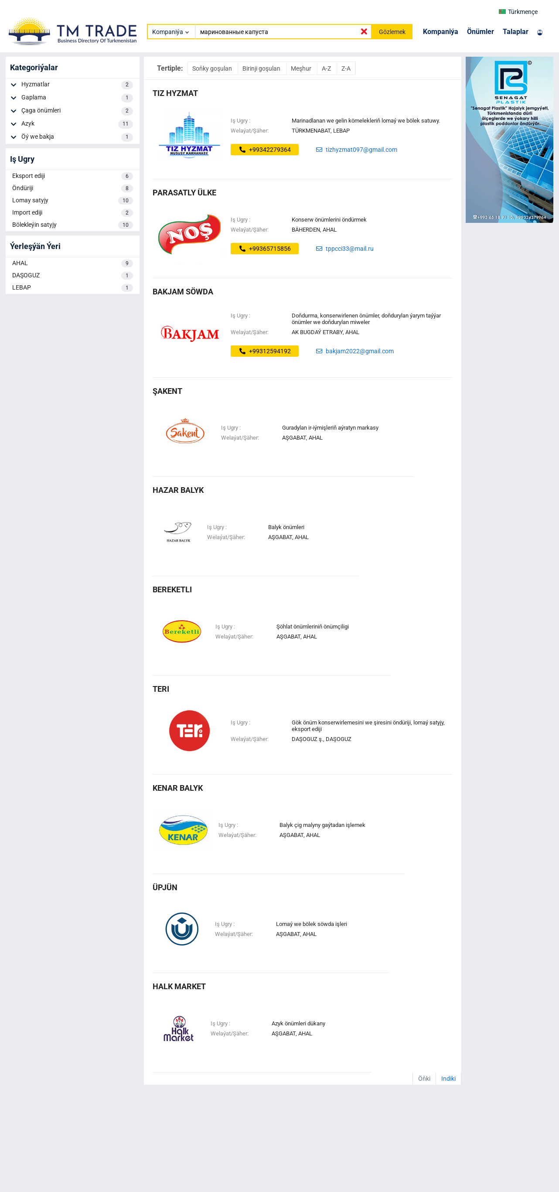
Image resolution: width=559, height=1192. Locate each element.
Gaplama (77, 98)
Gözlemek (392, 31)
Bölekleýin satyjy (72, 225)
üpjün (165, 887)
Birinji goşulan (262, 68)
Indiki (448, 1078)
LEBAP (72, 288)
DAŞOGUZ (72, 276)
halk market (179, 986)
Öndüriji (72, 188)
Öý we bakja (77, 137)
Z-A (346, 68)
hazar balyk (178, 490)
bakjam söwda (183, 291)
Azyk (77, 124)
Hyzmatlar (77, 85)
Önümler (480, 31)
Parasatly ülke (184, 192)
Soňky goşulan (212, 68)
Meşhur (302, 68)
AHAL (72, 263)
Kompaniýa (440, 31)
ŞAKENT (167, 391)
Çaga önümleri (77, 111)
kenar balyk (178, 787)
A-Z (327, 68)
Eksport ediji (72, 176)
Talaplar (515, 31)
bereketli (172, 589)
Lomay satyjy (72, 201)
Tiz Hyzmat (175, 93)
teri (161, 688)
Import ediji (72, 213)
